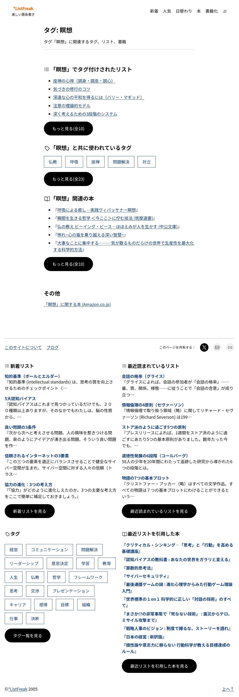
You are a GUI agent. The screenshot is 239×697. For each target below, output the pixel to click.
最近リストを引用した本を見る (159, 666)
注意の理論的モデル (72, 105)
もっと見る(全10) (68, 128)
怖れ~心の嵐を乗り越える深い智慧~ (90, 235)
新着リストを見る (29, 511)
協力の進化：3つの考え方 (28, 484)
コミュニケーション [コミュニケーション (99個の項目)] (49, 549)
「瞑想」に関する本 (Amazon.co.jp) (77, 304)
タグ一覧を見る (27, 635)
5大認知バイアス (20, 398)
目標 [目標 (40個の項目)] (65, 605)
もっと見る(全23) (68, 179)
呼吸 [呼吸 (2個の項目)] (74, 162)
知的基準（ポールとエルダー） (33, 376)
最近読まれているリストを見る (159, 511)
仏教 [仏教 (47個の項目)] (53, 162)
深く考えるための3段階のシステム (85, 114)
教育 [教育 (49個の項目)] (107, 563)
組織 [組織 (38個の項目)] (86, 605)
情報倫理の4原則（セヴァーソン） (154, 404)
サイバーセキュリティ (146, 576)
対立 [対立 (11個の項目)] (147, 162)
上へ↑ (228, 689)
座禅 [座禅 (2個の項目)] (95, 162)
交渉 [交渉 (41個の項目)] (35, 591)
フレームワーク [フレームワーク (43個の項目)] (88, 577)
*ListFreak (23, 8)
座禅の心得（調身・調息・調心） (84, 81)
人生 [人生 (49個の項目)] (14, 577)
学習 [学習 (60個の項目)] (85, 563)
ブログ (52, 347)
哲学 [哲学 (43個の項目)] (56, 577)
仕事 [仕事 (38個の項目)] (14, 618)
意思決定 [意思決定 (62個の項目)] (60, 563)
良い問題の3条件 (20, 427)
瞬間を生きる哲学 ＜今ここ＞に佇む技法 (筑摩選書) (105, 218)
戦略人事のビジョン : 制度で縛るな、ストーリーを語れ (177, 628)
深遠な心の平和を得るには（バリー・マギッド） (98, 97)
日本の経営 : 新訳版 (144, 637)
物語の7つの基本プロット (146, 477)
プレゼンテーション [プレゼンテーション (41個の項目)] (70, 591)
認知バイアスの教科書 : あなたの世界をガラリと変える (177, 559)
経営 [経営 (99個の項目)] (14, 549)
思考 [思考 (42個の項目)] (14, 591)
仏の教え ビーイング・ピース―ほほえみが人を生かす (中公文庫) (117, 226)
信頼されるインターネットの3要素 (37, 455)
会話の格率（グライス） (144, 376)
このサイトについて (23, 347)
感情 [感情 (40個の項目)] (43, 605)
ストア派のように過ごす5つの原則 (154, 427)
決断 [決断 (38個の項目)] (35, 618)
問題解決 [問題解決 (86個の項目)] (121, 162)
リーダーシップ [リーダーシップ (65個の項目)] (24, 563)
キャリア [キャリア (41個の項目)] (18, 605)
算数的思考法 (138, 568)
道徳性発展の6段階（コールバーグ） (156, 455)
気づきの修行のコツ (72, 89)
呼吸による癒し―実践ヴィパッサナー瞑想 (96, 210)
